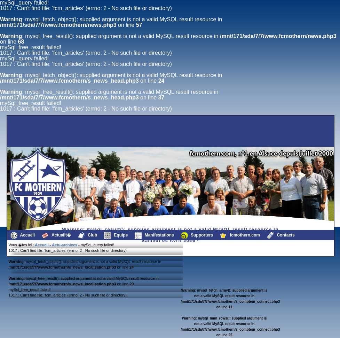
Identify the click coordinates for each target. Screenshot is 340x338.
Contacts (281, 235)
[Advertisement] (43, 131)
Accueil (22, 235)
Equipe (116, 235)
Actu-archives (64, 245)
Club (87, 235)
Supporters (197, 235)
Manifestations (154, 235)
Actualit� (56, 235)
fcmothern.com (240, 235)
